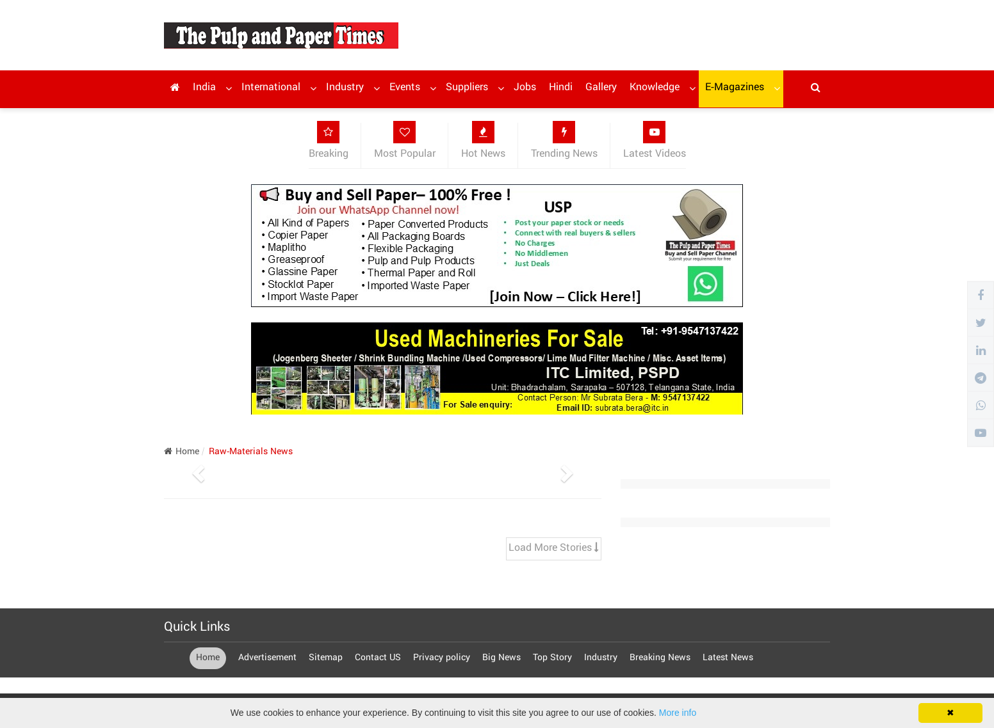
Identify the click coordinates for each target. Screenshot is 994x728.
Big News (501, 658)
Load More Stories (554, 548)
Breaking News (661, 658)
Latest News (728, 658)
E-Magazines (734, 88)
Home (181, 452)
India (204, 88)
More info (677, 713)
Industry (345, 88)
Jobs (525, 88)
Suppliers (467, 88)
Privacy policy (443, 658)
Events (404, 88)
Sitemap (327, 658)
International (270, 88)
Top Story (553, 658)
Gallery (601, 88)
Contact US (379, 658)
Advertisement (268, 658)
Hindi (561, 88)
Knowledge (655, 88)
